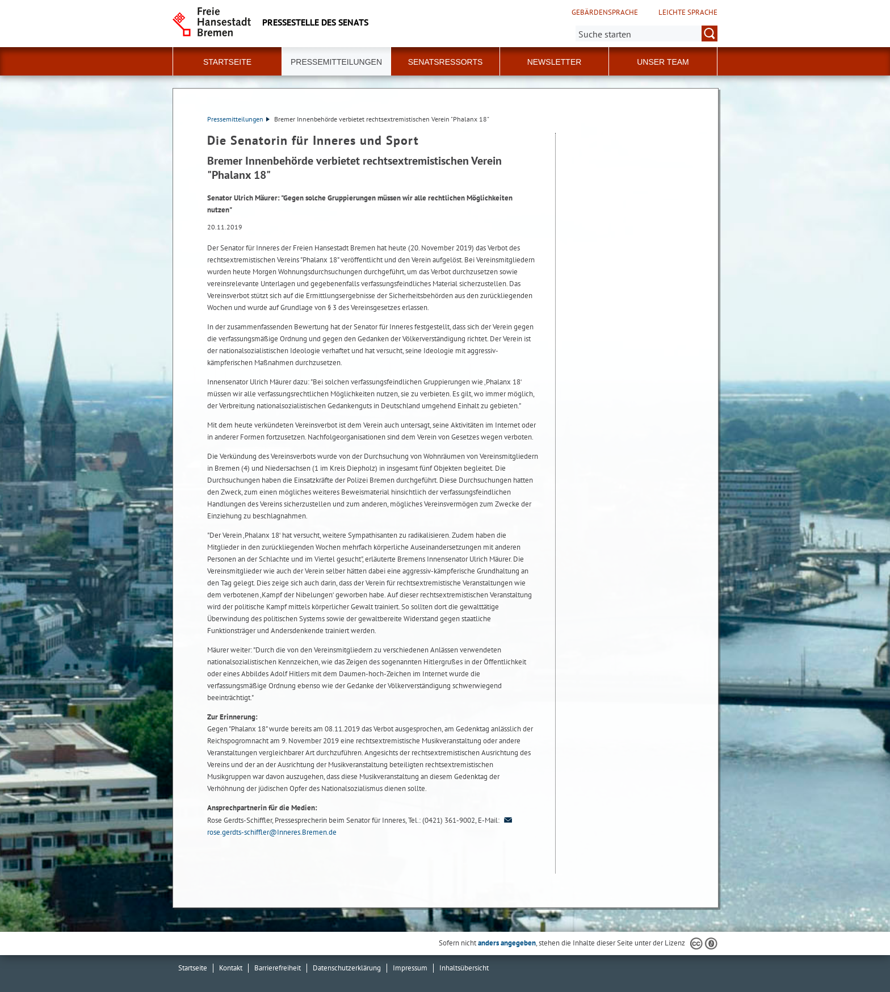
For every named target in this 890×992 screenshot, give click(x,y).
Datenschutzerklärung (347, 968)
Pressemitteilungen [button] (336, 61)
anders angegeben (507, 943)
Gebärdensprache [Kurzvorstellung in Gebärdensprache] (605, 12)
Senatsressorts (445, 61)
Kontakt (230, 968)
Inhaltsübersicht (464, 968)
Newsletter (554, 61)
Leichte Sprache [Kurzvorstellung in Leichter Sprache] (687, 12)
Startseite (227, 61)
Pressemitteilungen (238, 119)
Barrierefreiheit (277, 968)
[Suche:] (646, 33)
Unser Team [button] (663, 61)
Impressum (410, 968)
